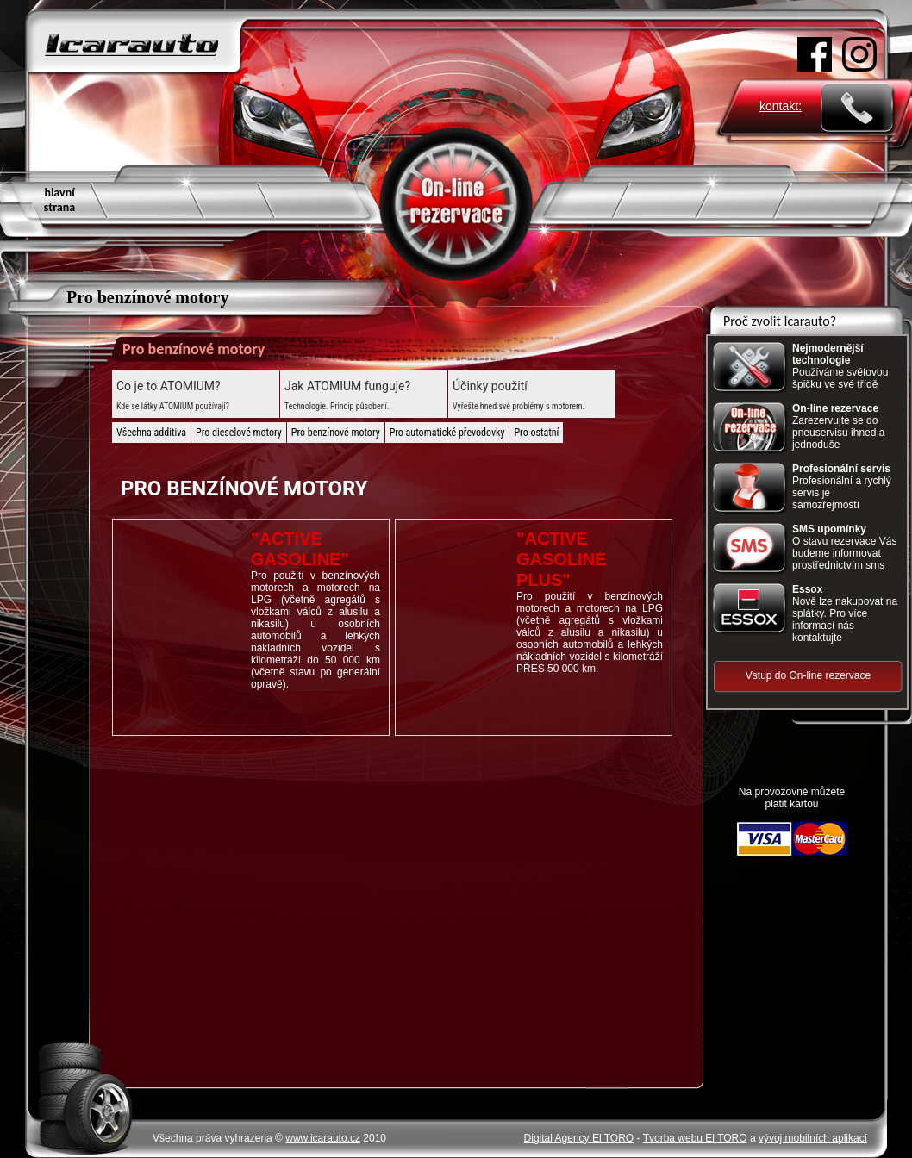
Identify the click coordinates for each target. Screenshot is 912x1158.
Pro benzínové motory (335, 432)
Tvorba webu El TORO (695, 1138)
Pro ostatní (536, 432)
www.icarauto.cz (322, 1138)
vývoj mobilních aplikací (813, 1138)
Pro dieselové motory (239, 432)
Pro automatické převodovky (447, 432)
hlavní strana (59, 200)
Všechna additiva (151, 432)
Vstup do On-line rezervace (808, 675)
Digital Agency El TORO (579, 1138)
